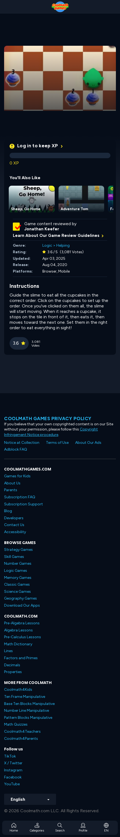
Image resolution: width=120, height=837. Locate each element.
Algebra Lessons (18, 630)
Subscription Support (23, 504)
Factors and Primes (21, 658)
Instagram (13, 770)
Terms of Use (57, 442)
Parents (10, 490)
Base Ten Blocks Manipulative (29, 703)
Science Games (17, 591)
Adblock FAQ (15, 449)
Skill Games (14, 556)
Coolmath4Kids (18, 689)
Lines (8, 651)
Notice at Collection (21, 442)
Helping (63, 245)
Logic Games (15, 570)
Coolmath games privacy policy (48, 418)
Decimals (12, 665)
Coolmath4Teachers (22, 731)
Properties (13, 672)
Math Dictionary (18, 644)
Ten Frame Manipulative (24, 696)
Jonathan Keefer (41, 229)
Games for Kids (17, 476)
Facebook (13, 777)
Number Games (17, 563)
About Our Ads (88, 442)
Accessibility (15, 532)
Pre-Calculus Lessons (22, 637)
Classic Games (17, 584)
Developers (14, 518)
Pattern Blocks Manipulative (28, 717)
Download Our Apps (22, 605)
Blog (8, 511)
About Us (12, 483)
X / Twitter (13, 763)
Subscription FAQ (19, 497)
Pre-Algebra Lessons (22, 623)
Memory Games (17, 577)
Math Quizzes (16, 724)
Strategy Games (18, 549)
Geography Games (20, 598)
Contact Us (14, 525)
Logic (47, 245)
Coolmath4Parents (21, 738)
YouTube (12, 784)
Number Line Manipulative (26, 710)
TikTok (10, 756)
